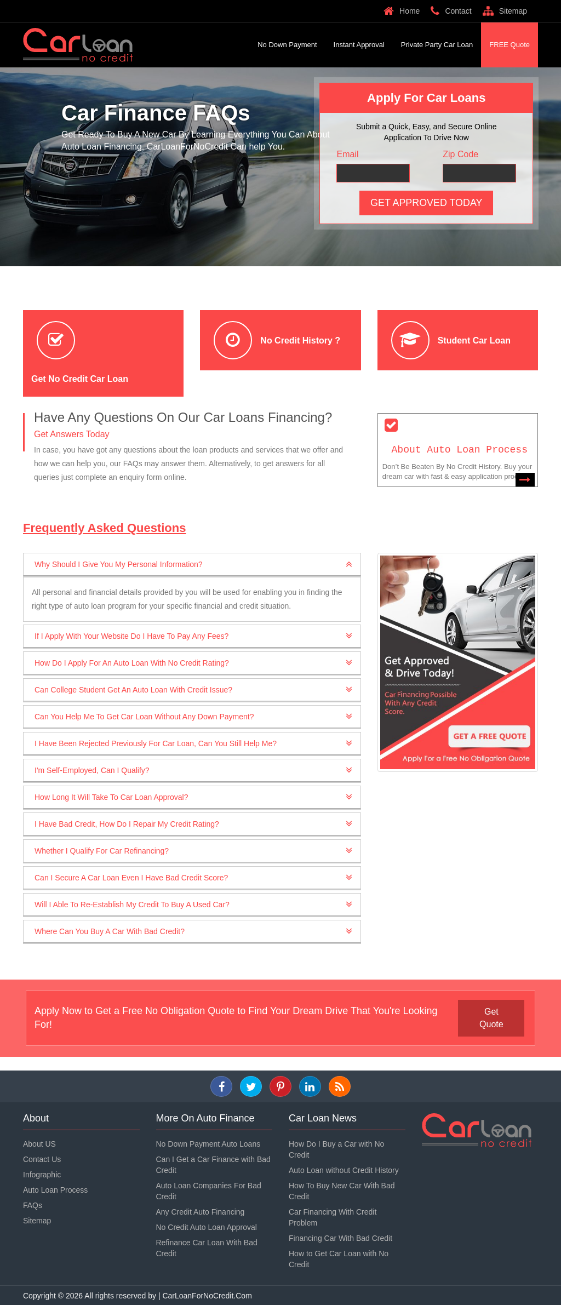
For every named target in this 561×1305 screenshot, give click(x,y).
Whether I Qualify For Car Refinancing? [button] (102, 850)
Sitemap (505, 11)
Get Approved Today (426, 202)
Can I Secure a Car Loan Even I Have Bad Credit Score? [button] (131, 877)
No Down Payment (287, 45)
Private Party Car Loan (437, 45)
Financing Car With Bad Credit (340, 1237)
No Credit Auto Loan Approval (206, 1226)
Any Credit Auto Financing (200, 1211)
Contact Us (42, 1158)
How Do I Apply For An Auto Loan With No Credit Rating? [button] (132, 663)
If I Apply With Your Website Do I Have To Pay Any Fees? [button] (131, 636)
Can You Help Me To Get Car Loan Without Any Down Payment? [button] (144, 716)
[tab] (192, 565)
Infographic (42, 1174)
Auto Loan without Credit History (344, 1169)
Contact (451, 11)
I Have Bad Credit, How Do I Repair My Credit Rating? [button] (127, 824)
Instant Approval (359, 45)
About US (39, 1143)
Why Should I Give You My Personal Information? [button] (119, 564)
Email (347, 154)
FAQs (32, 1204)
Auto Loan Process (55, 1189)
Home (401, 11)
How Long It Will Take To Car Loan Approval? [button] (111, 797)
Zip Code (460, 154)
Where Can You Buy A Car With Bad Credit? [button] (110, 931)
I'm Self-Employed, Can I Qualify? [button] (92, 770)
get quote (492, 1017)
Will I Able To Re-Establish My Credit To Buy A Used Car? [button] (132, 904)
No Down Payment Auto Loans (208, 1143)
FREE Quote (509, 45)
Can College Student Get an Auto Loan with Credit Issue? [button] (133, 689)
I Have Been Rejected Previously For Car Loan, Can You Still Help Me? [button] (156, 743)
